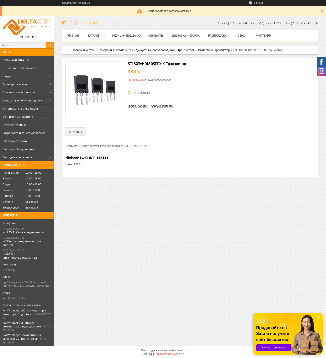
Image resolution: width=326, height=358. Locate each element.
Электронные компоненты (115, 50)
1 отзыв (258, 2)
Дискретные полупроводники (22, 100)
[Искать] (50, 45)
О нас (241, 35)
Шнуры (7, 76)
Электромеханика (14, 141)
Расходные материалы (17, 157)
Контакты (156, 35)
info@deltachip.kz (13, 298)
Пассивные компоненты (18, 92)
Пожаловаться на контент (169, 354)
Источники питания (15, 60)
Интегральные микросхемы (20, 108)
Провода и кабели (14, 84)
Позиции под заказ (126, 35)
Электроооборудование (18, 149)
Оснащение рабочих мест (19, 68)
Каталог (94, 35)
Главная (73, 35)
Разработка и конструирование (23, 133)
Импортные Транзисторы (215, 50)
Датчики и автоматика (17, 117)
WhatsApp (263, 35)
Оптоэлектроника (14, 125)
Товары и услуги (83, 50)
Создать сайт (70, 2)
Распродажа (217, 35)
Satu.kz (181, 350)
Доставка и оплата (186, 35)
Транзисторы (186, 50)
